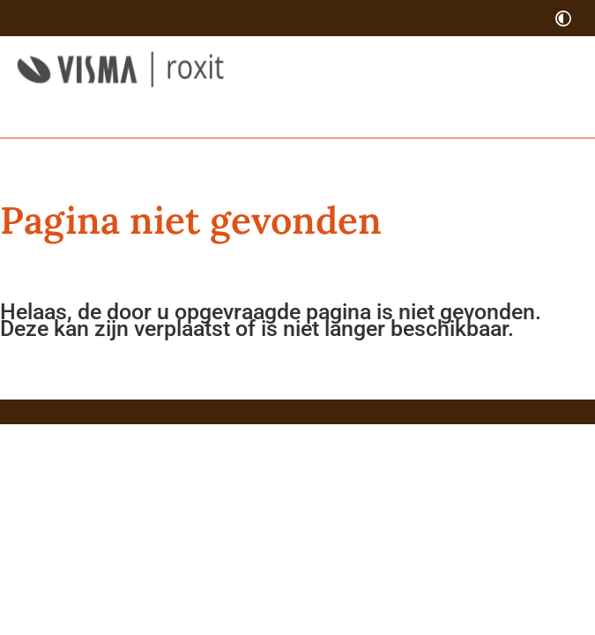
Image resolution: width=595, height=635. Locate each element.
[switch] (563, 18)
